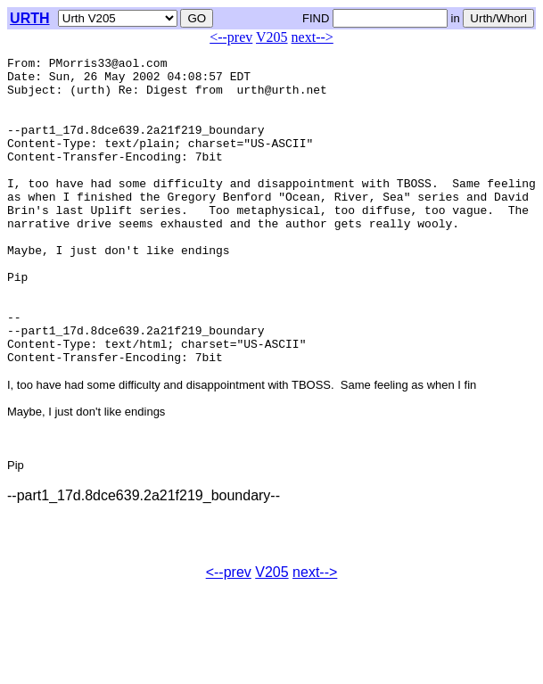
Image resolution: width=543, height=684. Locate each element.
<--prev (231, 37)
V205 (272, 37)
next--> (312, 37)
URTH (29, 18)
